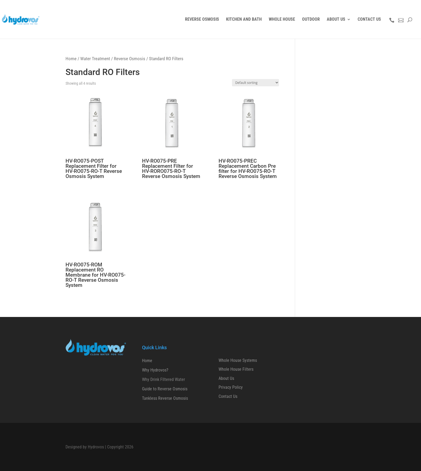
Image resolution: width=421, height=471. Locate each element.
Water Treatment (95, 58)
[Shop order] (255, 82)
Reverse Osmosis (129, 58)
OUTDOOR (311, 19)
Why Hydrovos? (155, 370)
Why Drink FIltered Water (163, 379)
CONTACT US (369, 19)
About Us (226, 378)
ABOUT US (336, 19)
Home (71, 58)
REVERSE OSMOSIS (202, 19)
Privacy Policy (231, 387)
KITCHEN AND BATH (244, 19)
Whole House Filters (236, 369)
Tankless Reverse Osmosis (165, 398)
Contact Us (228, 396)
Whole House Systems (238, 360)
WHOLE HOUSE (282, 19)
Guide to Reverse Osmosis (164, 388)
